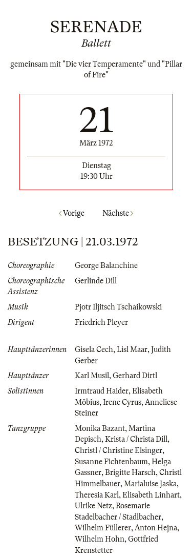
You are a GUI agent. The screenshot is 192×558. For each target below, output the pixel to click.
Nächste (117, 213)
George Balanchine (106, 265)
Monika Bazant (100, 428)
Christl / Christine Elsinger (118, 450)
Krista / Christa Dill (136, 439)
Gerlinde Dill (96, 281)
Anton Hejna (156, 528)
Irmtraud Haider (102, 391)
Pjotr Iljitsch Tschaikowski (118, 307)
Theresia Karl (97, 495)
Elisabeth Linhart (151, 495)
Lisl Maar (132, 349)
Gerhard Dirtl (135, 375)
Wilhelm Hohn (99, 539)
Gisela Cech (94, 349)
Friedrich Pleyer (101, 322)
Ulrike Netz (93, 506)
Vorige (71, 213)
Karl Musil (92, 375)
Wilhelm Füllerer (103, 528)
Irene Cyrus (122, 402)
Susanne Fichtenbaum (111, 462)
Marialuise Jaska (150, 484)
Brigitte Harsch (130, 472)
